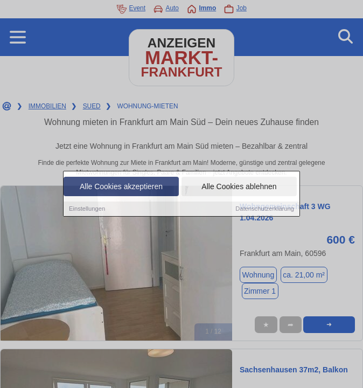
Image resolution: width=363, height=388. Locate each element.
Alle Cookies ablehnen (238, 187)
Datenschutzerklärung (264, 209)
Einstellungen (87, 209)
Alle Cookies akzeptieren (121, 187)
